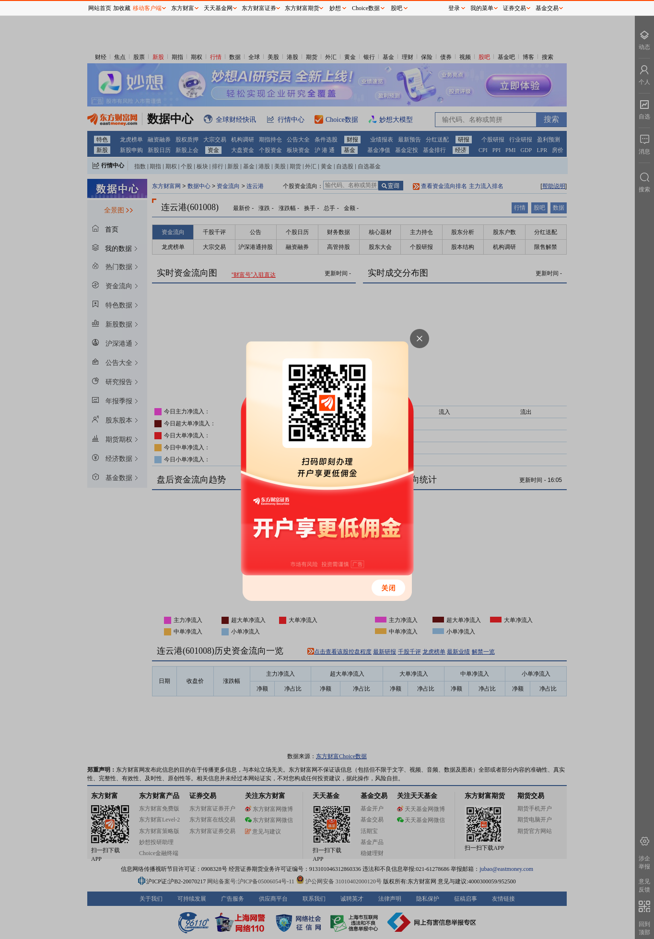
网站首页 (99, 8)
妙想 (335, 8)
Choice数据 (366, 8)
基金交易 (547, 8)
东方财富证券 (259, 8)
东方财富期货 (302, 8)
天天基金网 (218, 8)
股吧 (396, 8)
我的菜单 (481, 8)
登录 (454, 8)
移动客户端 (147, 8)
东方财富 (182, 8)
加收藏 (121, 8)
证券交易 (514, 8)
